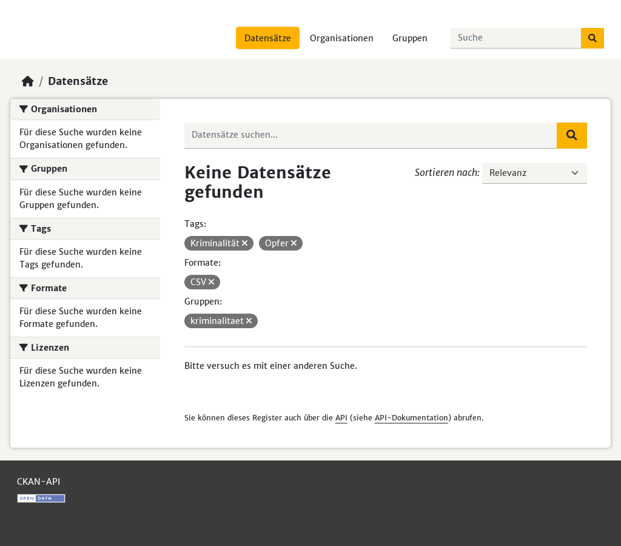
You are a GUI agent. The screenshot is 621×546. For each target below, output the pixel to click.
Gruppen (410, 38)
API (341, 417)
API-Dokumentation (411, 417)
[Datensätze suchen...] (516, 38)
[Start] (28, 81)
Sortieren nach (446, 172)
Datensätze (267, 38)
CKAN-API (38, 481)
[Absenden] (592, 38)
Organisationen (342, 38)
